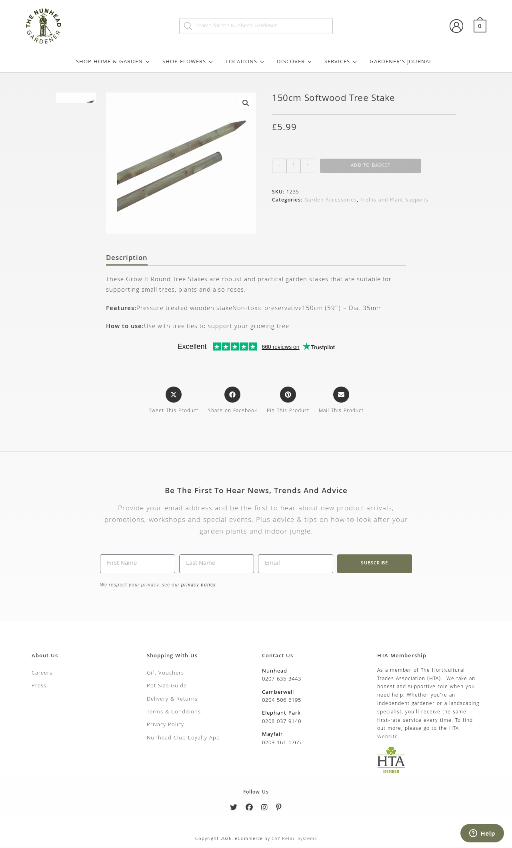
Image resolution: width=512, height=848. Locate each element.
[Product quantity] (293, 166)
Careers (42, 673)
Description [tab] (127, 259)
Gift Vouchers (165, 673)
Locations (245, 62)
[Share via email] (341, 401)
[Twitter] (234, 810)
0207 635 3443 (281, 680)
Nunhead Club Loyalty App (183, 738)
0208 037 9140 (281, 722)
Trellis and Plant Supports (394, 200)
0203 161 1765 (281, 743)
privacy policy (198, 585)
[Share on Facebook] (232, 401)
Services (341, 62)
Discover (294, 62)
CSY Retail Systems (294, 839)
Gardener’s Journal (401, 62)
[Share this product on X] (173, 401)
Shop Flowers (188, 62)
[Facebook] (249, 810)
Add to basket (370, 165)
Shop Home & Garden (113, 62)
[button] (245, 103)
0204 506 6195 (281, 701)
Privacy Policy (165, 725)
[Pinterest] (279, 810)
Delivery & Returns (172, 699)
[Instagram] (264, 810)
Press (39, 687)
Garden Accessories (330, 200)
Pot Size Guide (167, 687)
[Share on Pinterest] (288, 401)
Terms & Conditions (174, 713)
